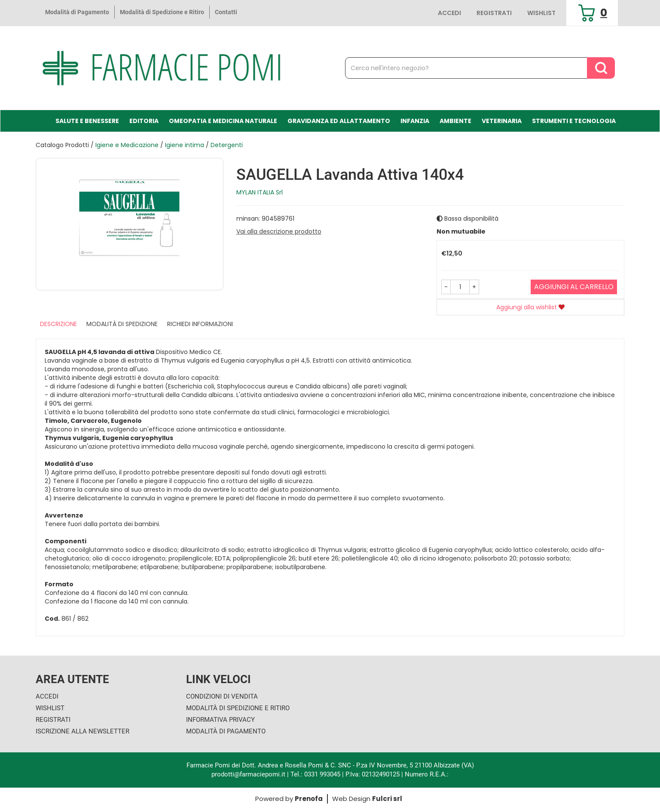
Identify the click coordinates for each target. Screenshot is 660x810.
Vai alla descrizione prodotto (278, 231)
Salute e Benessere (87, 121)
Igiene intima (184, 145)
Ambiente (455, 121)
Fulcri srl (387, 798)
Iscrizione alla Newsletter (82, 731)
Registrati (494, 13)
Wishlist (541, 13)
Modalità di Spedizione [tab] (122, 324)
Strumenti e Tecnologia (574, 121)
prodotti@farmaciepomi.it (249, 774)
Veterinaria (502, 121)
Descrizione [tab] (58, 324)
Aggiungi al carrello (574, 287)
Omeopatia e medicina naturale (223, 121)
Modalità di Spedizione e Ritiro (162, 12)
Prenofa (309, 798)
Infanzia (414, 121)
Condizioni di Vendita (222, 696)
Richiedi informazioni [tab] (200, 324)
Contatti (226, 12)
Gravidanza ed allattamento (338, 121)
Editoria (144, 121)
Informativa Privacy (220, 720)
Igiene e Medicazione (127, 145)
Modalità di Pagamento (77, 12)
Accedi (449, 13)
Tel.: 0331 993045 (315, 774)
